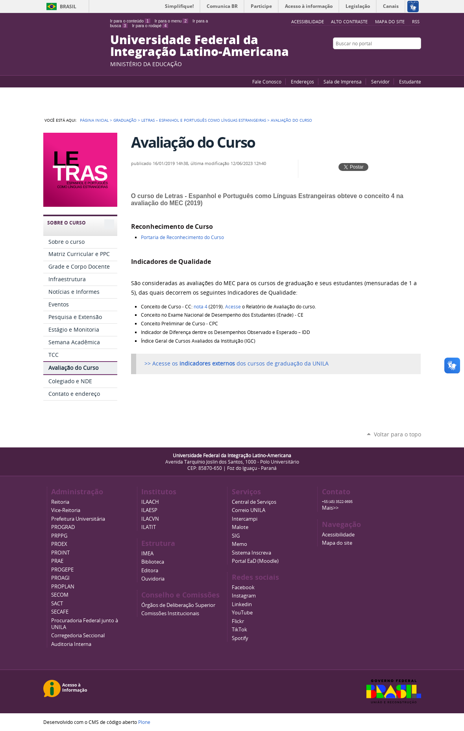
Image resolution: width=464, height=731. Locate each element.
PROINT (60, 552)
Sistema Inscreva (251, 552)
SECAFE (59, 612)
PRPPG (59, 535)
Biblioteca (152, 561)
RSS (416, 21)
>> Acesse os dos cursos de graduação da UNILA (236, 363)
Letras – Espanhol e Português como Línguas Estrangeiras (203, 120)
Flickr (407, 59)
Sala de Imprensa (343, 81)
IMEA (147, 553)
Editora (149, 570)
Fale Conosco (266, 81)
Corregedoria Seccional (78, 635)
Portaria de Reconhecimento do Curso (182, 237)
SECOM (59, 595)
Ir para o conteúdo (130, 21)
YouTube (388, 59)
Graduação (125, 120)
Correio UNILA (248, 510)
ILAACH (150, 502)
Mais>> (330, 508)
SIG (236, 535)
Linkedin (242, 604)
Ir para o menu (171, 21)
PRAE (57, 561)
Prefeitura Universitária (78, 519)
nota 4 (200, 306)
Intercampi (244, 519)
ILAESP (149, 510)
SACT (57, 603)
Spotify (240, 638)
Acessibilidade (338, 534)
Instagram (417, 59)
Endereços (302, 81)
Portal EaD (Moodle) (255, 561)
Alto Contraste (349, 21)
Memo (239, 544)
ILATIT (148, 527)
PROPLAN (62, 586)
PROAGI (60, 578)
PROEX (59, 544)
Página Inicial (94, 120)
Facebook (397, 59)
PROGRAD (63, 527)
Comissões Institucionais (170, 613)
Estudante (410, 81)
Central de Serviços (254, 502)
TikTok (239, 629)
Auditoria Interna (71, 644)
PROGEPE (62, 569)
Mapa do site (390, 21)
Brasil (68, 6)
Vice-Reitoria (65, 510)
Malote (240, 527)
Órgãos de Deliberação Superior (178, 605)
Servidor (380, 81)
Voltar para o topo (397, 434)
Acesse (233, 306)
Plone (144, 722)
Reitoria (60, 502)
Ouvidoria (153, 578)
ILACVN (150, 519)
